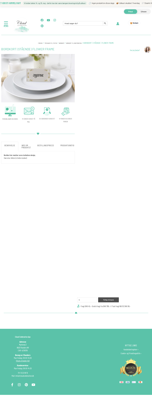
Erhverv (144, 11)
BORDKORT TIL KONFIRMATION (79, 42)
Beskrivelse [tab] (9, 145)
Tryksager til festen (46, 42)
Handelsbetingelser (130, 356)
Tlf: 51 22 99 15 (23, 379)
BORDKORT (62, 42)
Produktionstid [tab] (67, 145)
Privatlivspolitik (134, 360)
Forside (31, 42)
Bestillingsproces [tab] (45, 145)
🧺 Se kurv (134, 23)
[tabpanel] (38, 157)
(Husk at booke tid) (22, 367)
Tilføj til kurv (113, 305)
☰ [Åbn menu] (6, 23)
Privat (130, 11)
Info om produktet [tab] (26, 146)
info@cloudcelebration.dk (24, 382)
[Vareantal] (89, 306)
